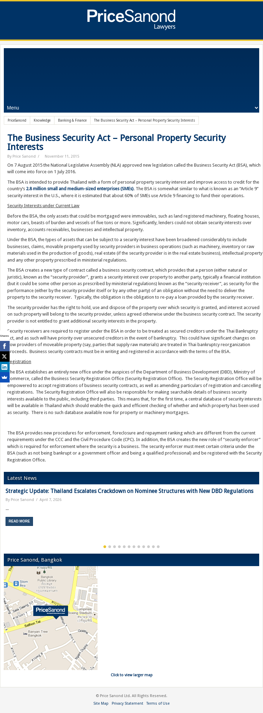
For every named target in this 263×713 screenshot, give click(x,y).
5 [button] (124, 546)
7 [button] (134, 546)
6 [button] (129, 546)
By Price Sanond (21, 156)
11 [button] (153, 546)
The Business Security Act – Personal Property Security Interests (116, 142)
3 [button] (114, 546)
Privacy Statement (127, 703)
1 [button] (104, 546)
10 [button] (148, 546)
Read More (19, 521)
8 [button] (138, 546)
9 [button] (143, 546)
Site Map (101, 703)
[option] (131, 509)
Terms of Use (158, 703)
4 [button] (119, 546)
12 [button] (158, 546)
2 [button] (109, 546)
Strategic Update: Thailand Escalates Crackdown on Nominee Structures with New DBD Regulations (129, 491)
